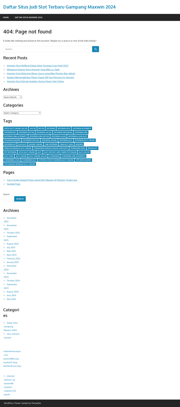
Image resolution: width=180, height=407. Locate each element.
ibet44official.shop (12, 366)
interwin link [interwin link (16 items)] (81, 132)
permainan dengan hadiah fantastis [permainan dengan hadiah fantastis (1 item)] (51, 148)
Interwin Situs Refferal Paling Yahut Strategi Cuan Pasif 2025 (37, 65)
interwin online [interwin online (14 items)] (49, 140)
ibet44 (7, 394)
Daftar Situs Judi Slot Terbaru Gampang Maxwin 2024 (59, 7)
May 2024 (11, 299)
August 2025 (13, 243)
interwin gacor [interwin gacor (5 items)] (44, 132)
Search (6, 194)
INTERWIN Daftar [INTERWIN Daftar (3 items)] (26, 132)
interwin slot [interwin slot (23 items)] (65, 140)
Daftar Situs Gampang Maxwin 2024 (11, 327)
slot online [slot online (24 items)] (21, 156)
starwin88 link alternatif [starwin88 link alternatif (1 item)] (73, 156)
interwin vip (9, 379)
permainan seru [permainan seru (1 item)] (77, 148)
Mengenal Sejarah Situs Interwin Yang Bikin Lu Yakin (33, 69)
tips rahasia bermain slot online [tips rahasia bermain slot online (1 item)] (19, 164)
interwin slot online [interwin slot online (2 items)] (85, 140)
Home (6, 17)
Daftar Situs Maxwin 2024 (28, 17)
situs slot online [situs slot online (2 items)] (27, 152)
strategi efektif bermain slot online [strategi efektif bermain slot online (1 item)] (56, 160)
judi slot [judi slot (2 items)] (22, 144)
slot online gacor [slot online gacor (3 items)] (38, 156)
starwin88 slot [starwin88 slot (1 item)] (29, 160)
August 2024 (13, 291)
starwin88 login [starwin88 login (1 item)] (12, 160)
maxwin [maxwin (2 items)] (79, 144)
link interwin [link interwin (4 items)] (51, 144)
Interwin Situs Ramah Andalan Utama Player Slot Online (35, 81)
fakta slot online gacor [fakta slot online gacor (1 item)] (15, 128)
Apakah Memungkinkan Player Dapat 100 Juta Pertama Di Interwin (40, 77)
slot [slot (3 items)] (39, 152)
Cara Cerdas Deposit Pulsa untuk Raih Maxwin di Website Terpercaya (42, 180)
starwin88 (8, 383)
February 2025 (13, 258)
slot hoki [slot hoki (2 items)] (8, 156)
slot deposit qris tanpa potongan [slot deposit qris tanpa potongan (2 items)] (60, 152)
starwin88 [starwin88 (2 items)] (54, 156)
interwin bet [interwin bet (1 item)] (10, 132)
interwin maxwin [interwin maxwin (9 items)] (12, 140)
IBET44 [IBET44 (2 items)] (41, 128)
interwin (11, 376)
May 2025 (11, 251)
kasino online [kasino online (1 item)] (35, 144)
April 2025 (12, 255)
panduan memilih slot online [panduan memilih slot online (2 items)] (18, 148)
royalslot (8, 387)
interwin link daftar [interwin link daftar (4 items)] (39, 136)
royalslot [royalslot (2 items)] (92, 148)
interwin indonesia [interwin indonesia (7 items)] (63, 132)
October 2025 (13, 232)
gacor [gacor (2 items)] (33, 128)
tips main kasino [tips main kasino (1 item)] (83, 160)
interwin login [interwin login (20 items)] (58, 136)
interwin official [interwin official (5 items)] (31, 140)
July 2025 (11, 247)
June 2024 (11, 295)
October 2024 (13, 280)
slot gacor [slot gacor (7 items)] (84, 152)
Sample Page (13, 184)
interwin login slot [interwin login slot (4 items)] (77, 136)
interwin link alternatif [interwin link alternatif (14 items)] (15, 136)
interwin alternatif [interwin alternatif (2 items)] (82, 128)
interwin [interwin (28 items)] (51, 128)
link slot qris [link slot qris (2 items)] (66, 144)
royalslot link (10, 390)
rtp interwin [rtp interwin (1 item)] (10, 152)
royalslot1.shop (10, 362)
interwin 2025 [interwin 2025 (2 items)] (64, 128)
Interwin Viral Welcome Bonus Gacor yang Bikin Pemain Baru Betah (41, 73)
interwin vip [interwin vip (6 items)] (10, 144)
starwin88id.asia (11, 358)
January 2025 (13, 262)
